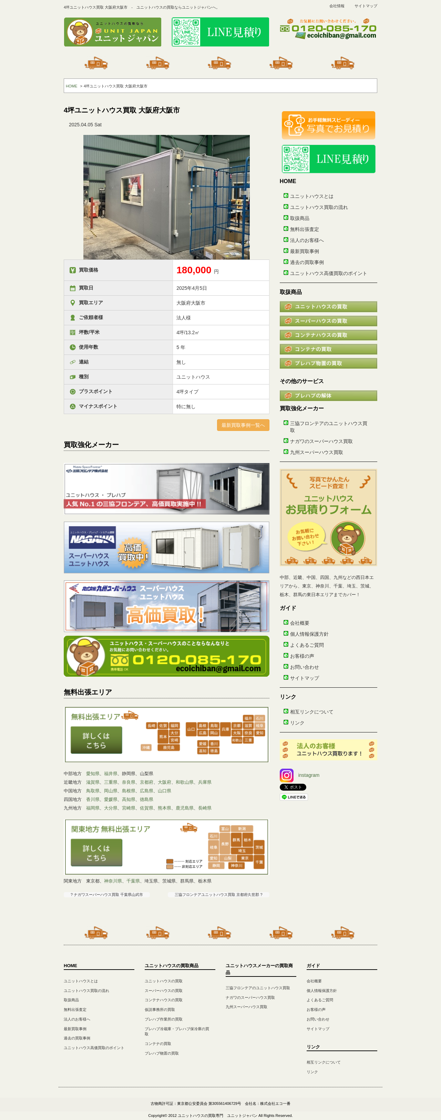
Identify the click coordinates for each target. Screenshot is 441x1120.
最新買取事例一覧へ (243, 425)
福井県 (110, 773)
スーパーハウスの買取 (164, 991)
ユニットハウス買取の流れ (319, 207)
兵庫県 (205, 782)
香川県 (93, 799)
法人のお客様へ (307, 240)
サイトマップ (366, 6)
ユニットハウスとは (312, 196)
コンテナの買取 (158, 1044)
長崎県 (205, 808)
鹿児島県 (185, 808)
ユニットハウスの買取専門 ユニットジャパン (217, 1115)
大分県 (110, 808)
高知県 (128, 799)
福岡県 (93, 808)
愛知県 (93, 773)
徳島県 (146, 799)
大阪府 (164, 782)
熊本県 (164, 808)
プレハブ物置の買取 (162, 1053)
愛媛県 (110, 799)
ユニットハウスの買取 (164, 981)
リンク (297, 723)
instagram (299, 775)
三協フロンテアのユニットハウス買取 (258, 988)
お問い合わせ (304, 667)
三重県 (110, 782)
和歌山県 (185, 782)
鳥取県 (93, 790)
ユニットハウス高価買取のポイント (328, 273)
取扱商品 (299, 218)
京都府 (146, 782)
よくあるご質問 (307, 645)
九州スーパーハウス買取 (316, 452)
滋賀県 (93, 782)
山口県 (164, 790)
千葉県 (133, 881)
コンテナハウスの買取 (164, 1000)
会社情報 (337, 6)
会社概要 (299, 623)
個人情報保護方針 (309, 634)
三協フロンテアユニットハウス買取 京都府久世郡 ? (218, 894)
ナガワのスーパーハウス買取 (321, 441)
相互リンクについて (312, 712)
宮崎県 (128, 808)
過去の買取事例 (307, 262)
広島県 (146, 790)
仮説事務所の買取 (160, 1009)
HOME (72, 86)
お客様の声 (302, 656)
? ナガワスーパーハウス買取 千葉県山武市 (107, 894)
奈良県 (128, 782)
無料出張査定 (304, 229)
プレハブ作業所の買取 (164, 1019)
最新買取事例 (304, 251)
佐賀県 (146, 808)
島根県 (128, 790)
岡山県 (110, 790)
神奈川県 (113, 881)
